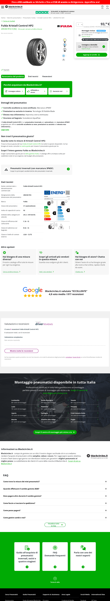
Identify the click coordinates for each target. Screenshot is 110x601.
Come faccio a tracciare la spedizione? (19, 503)
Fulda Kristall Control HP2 (32, 144)
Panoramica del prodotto (13, 76)
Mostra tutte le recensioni (21, 351)
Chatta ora (80, 272)
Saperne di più (86, 36)
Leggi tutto (5, 130)
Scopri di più (76, 357)
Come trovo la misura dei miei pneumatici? (21, 481)
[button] (2, 7)
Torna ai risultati (8, 21)
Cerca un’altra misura (12, 272)
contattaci (69, 357)
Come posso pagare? (11, 510)
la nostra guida (25, 146)
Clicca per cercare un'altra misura (30, 29)
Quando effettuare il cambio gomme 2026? (21, 489)
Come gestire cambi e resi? (14, 517)
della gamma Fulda (32, 154)
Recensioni (47, 76)
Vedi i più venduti (46, 272)
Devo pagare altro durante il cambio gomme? (22, 496)
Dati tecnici (33, 76)
